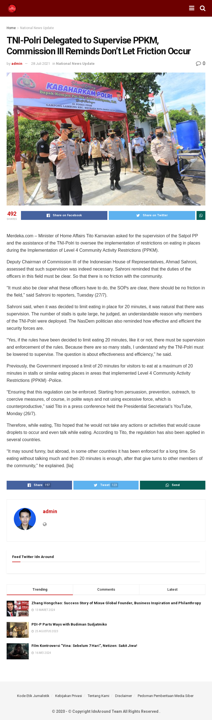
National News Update (37, 28)
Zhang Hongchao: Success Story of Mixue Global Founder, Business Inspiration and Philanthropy (116, 603)
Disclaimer (123, 696)
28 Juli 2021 (40, 63)
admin (16, 63)
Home (11, 28)
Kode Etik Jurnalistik (33, 696)
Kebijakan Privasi (68, 696)
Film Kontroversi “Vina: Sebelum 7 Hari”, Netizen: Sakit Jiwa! (84, 646)
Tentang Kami (98, 696)
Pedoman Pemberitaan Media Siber (166, 696)
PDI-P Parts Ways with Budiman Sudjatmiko (69, 624)
